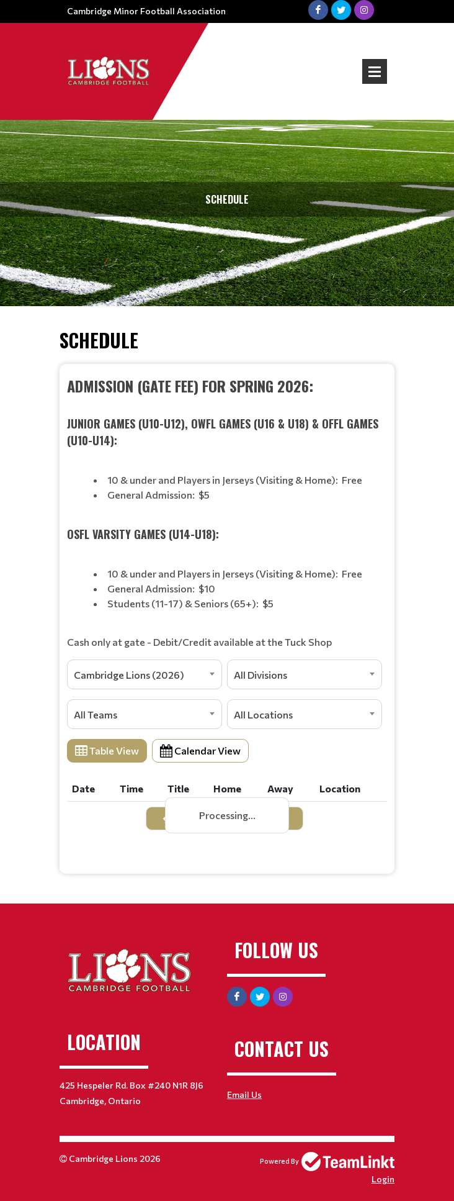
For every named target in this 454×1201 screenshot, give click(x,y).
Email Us (244, 1094)
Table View (107, 750)
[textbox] (227, 512)
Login (383, 1179)
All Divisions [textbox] (260, 675)
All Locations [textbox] (263, 714)
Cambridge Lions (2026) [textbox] (129, 675)
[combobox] (144, 674)
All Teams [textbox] (95, 714)
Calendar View (200, 750)
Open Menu (374, 71)
